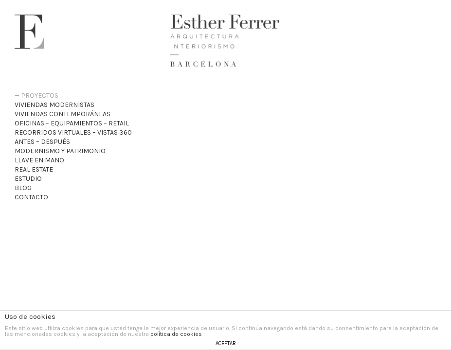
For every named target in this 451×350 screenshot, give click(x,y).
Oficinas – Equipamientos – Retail (72, 123)
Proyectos (39, 95)
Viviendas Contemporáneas (62, 114)
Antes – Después (42, 142)
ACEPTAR (226, 343)
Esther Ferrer (29, 32)
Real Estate (34, 169)
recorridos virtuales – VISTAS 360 (73, 132)
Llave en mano (39, 160)
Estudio (28, 179)
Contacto (31, 197)
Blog (23, 188)
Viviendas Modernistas (54, 105)
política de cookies (176, 334)
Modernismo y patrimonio (60, 151)
